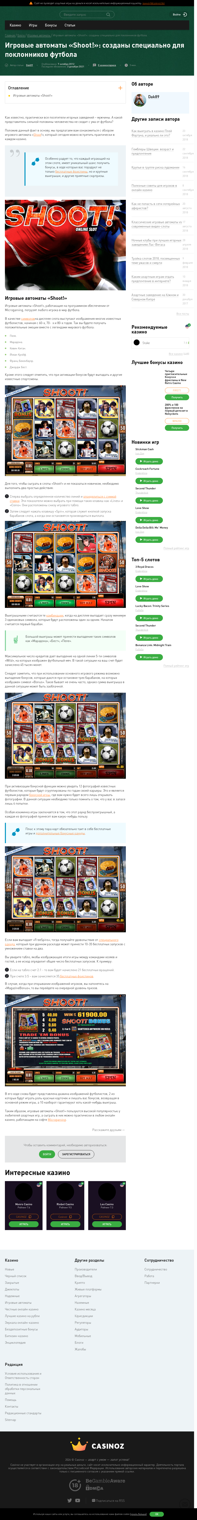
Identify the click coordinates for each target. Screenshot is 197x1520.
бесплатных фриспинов (76, 980)
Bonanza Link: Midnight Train (174, 668)
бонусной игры (39, 798)
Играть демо (180, 464)
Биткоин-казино (16, 1339)
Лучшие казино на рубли (22, 1319)
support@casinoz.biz (154, 3)
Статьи (69, 28)
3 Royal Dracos (174, 580)
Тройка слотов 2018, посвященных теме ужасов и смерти (156, 264)
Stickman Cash (174, 452)
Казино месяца (85, 1313)
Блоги (79, 1346)
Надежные (12, 1299)
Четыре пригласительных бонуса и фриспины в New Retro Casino (176, 380)
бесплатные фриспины (71, 175)
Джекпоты (12, 1293)
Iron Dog (169, 456)
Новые (9, 1273)
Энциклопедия (15, 1346)
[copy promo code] (30, 1220)
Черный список (15, 1279)
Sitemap (10, 1423)
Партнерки (152, 1286)
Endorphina (171, 478)
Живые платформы (88, 1293)
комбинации (54, 619)
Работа (149, 1279)
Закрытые (12, 1286)
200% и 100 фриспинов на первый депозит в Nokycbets (176, 413)
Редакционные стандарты (23, 1417)
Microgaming (57, 1123)
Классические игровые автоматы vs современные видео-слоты (157, 228)
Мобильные (83, 1339)
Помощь (10, 1403)
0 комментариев (107, 68)
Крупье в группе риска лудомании (155, 171)
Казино (15, 28)
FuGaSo (169, 629)
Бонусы (51, 28)
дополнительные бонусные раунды (60, 837)
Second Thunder (175, 495)
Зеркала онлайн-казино (22, 1326)
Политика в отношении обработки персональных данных (22, 1392)
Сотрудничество (155, 1273)
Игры (33, 28)
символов (28, 322)
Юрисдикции (84, 1319)
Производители (86, 1273)
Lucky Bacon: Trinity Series (177, 624)
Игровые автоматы (18, 1306)
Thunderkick (171, 499)
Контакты (11, 1410)
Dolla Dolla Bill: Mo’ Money (177, 539)
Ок (156, 1514)
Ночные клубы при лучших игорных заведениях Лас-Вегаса (156, 246)
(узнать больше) (138, 1514)
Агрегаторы (83, 1299)
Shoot (37, 138)
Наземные (82, 1306)
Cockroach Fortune (177, 474)
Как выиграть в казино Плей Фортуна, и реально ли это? (152, 136)
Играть (23, 1227)
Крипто (80, 1286)
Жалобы (80, 1353)
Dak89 (29, 68)
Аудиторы (81, 1333)
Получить (177, 400)
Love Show (171, 516)
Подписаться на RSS (110, 1504)
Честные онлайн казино (21, 1313)
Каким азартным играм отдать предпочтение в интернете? (153, 282)
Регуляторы (83, 1326)
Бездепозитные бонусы (21, 1333)
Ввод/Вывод (83, 1279)
